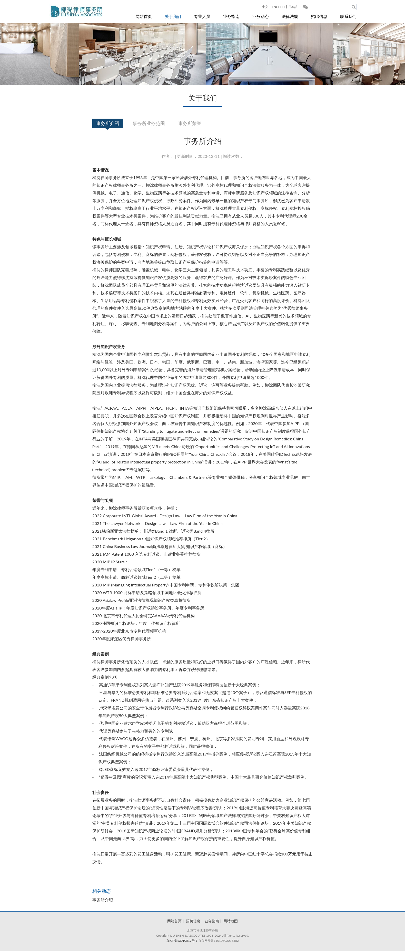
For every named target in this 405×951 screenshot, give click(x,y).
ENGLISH (278, 7)
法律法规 (290, 16)
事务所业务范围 (149, 123)
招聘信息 (319, 16)
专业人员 (202, 16)
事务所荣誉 (189, 123)
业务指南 (231, 16)
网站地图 (230, 921)
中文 (265, 7)
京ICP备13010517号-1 (181, 941)
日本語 (293, 7)
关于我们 (173, 16)
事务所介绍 (107, 123)
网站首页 (143, 16)
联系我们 (348, 16)
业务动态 (260, 16)
